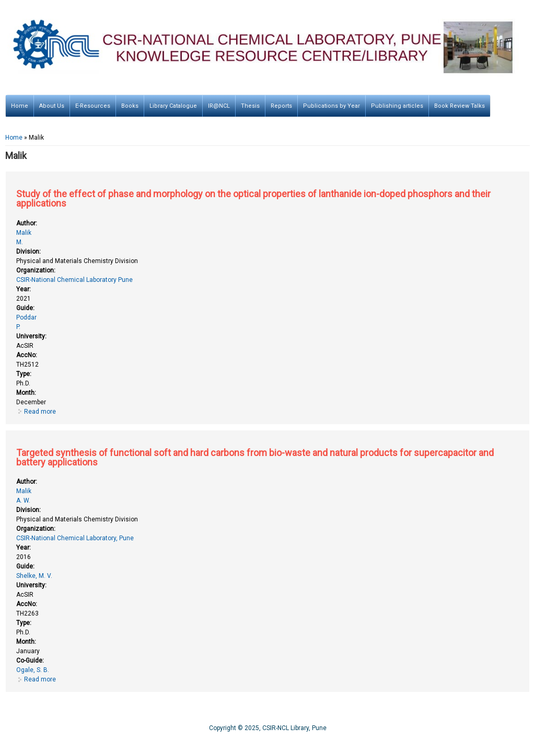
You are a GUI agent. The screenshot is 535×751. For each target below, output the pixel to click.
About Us (51, 106)
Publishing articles (397, 106)
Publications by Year (331, 106)
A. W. (23, 500)
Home (19, 106)
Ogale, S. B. (32, 670)
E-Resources (92, 106)
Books (129, 106)
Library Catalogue (173, 106)
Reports (281, 106)
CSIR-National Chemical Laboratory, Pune (75, 538)
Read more (40, 411)
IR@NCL (219, 106)
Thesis (250, 106)
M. (19, 242)
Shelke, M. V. (34, 575)
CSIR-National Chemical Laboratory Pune (74, 279)
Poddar (26, 317)
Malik (23, 232)
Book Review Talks (459, 106)
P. (18, 327)
